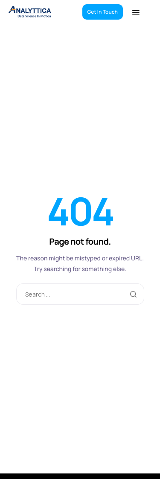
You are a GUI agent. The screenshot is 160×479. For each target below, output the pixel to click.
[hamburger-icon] (141, 12)
